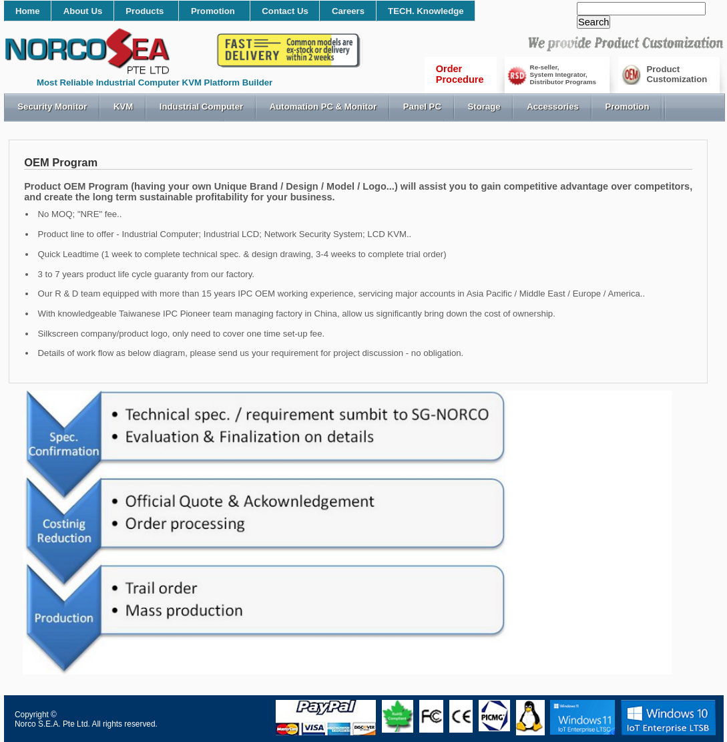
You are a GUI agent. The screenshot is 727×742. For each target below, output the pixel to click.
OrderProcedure (460, 74)
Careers (348, 11)
